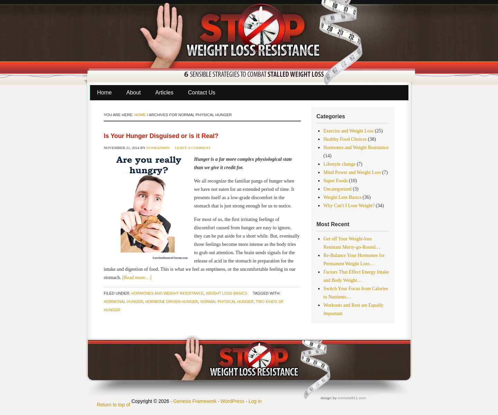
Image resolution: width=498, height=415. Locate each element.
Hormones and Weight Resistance (167, 293)
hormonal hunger (123, 301)
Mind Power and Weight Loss (352, 172)
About (133, 92)
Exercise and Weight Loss (348, 130)
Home (104, 92)
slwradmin (157, 148)
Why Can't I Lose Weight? (349, 205)
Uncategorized (337, 189)
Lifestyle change (339, 164)
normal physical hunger (226, 301)
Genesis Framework (194, 401)
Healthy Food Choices (345, 139)
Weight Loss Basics (226, 293)
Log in (254, 401)
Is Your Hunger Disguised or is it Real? (161, 135)
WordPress (233, 401)
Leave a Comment (193, 148)
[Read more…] (136, 277)
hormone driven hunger (171, 301)
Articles (164, 92)
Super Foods (335, 180)
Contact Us (201, 92)
